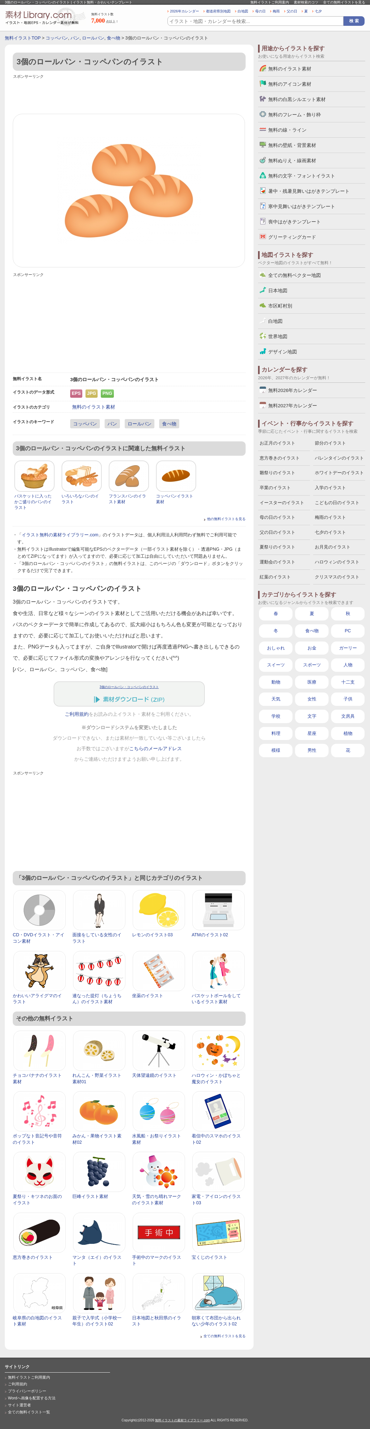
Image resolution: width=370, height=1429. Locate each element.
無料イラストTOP (23, 37)
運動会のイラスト (277, 561)
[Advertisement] (129, 94)
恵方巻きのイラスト (33, 1257)
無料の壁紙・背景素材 (292, 145)
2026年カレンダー (184, 11)
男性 (311, 750)
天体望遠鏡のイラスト (154, 1075)
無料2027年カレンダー (292, 405)
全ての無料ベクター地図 (294, 275)
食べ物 (113, 37)
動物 (275, 682)
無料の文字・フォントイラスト (301, 175)
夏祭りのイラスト (277, 546)
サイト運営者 (19, 1405)
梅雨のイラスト (330, 517)
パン (74, 37)
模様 (275, 750)
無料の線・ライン (287, 130)
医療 (311, 682)
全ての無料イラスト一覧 (29, 1412)
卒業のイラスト (275, 487)
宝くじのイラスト (209, 1257)
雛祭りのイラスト (277, 472)
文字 (311, 716)
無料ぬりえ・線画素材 (292, 160)
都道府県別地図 (218, 11)
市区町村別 (280, 305)
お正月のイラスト (277, 443)
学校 (275, 716)
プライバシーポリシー (27, 1391)
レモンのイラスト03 (152, 934)
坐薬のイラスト (147, 995)
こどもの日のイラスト (337, 502)
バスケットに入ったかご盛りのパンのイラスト (33, 502)
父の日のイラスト (277, 532)
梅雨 (276, 11)
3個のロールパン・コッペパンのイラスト (129, 687)
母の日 (260, 11)
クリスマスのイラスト (337, 576)
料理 (275, 733)
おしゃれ (276, 647)
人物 (348, 664)
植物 (348, 733)
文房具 (348, 716)
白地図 (243, 11)
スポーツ (312, 664)
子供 (348, 698)
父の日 (292, 11)
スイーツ (276, 664)
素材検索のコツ (306, 2)
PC (348, 630)
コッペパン (57, 37)
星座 (311, 733)
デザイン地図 (282, 351)
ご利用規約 (77, 714)
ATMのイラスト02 (210, 934)
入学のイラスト (330, 487)
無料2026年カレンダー (292, 390)
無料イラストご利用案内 (269, 2)
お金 (311, 647)
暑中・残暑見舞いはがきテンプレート (309, 191)
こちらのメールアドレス (155, 748)
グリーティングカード (292, 237)
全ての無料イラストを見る (344, 2)
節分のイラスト (330, 443)
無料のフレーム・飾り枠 (294, 114)
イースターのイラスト (282, 502)
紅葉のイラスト (275, 576)
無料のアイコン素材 (289, 84)
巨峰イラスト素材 (90, 1196)
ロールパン (93, 37)
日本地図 (277, 290)
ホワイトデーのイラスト (339, 472)
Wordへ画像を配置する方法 (32, 1398)
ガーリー (348, 647)
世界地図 (277, 336)
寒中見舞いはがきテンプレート (301, 206)
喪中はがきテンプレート (294, 221)
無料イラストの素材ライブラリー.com (182, 1420)
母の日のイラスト (277, 517)
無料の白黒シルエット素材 (297, 99)
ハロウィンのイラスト (337, 561)
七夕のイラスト (330, 532)
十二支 (348, 682)
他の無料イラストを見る (226, 519)
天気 (275, 698)
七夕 (318, 11)
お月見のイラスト (333, 546)
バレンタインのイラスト (339, 458)
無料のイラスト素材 (93, 407)
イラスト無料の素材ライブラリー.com (60, 534)
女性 (311, 698)
